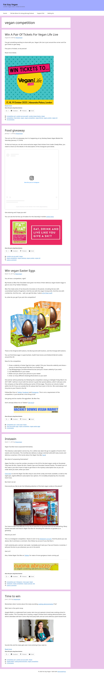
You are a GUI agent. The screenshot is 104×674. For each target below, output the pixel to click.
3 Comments (10, 663)
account (46, 539)
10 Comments (10, 119)
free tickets (17, 118)
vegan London (48, 118)
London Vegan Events (35, 116)
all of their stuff (47, 293)
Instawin (10, 439)
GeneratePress (62, 671)
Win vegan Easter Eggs (20, 270)
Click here (8, 474)
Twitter (19, 392)
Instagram (35, 392)
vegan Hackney (22, 258)
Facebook (26, 392)
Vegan (43, 116)
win (34, 583)
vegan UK (55, 118)
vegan (22, 118)
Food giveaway (15, 130)
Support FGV (40, 13)
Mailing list (51, 13)
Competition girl (11, 116)
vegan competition (30, 118)
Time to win (12, 596)
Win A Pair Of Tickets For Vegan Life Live (31, 34)
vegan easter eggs (35, 426)
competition (10, 118)
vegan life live (39, 118)
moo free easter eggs (12, 426)
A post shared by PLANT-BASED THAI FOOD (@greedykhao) (31, 206)
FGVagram (19, 582)
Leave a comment (11, 260)
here (43, 455)
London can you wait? (22, 116)
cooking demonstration (45, 604)
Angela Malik (10, 661)
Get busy (31, 403)
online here (50, 217)
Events (5, 13)
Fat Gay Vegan (10, 4)
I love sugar (19, 424)
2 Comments (10, 428)
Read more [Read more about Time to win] (8, 649)
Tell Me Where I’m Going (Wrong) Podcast (22, 13)
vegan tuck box (28, 583)
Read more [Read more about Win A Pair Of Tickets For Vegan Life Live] (8, 106)
